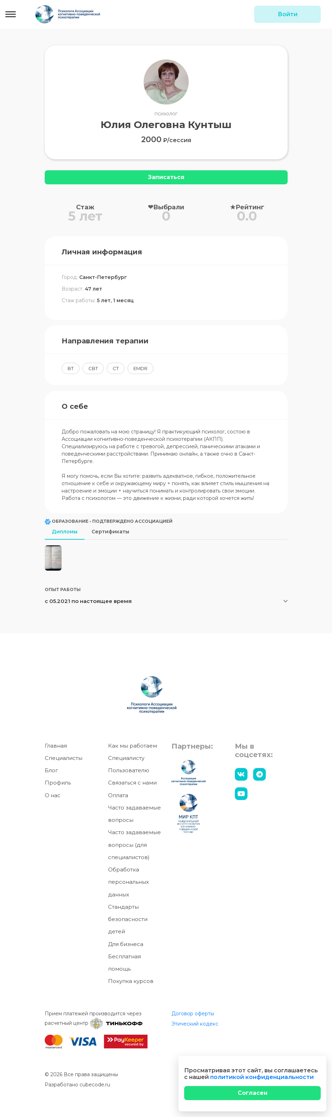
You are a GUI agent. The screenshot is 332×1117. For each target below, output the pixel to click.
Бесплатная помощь (124, 963)
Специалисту (126, 758)
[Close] (252, 1093)
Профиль (58, 783)
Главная (56, 746)
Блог (51, 771)
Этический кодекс (194, 1024)
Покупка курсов (131, 981)
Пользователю (128, 771)
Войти (287, 14)
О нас (53, 795)
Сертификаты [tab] (110, 531)
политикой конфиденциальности (262, 1077)
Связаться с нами (132, 783)
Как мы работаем (132, 746)
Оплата (118, 795)
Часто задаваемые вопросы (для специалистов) (134, 845)
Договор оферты (192, 1014)
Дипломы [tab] (64, 531)
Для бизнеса (125, 944)
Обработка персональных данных (128, 883)
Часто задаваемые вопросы (134, 814)
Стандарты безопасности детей (128, 920)
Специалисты (63, 758)
